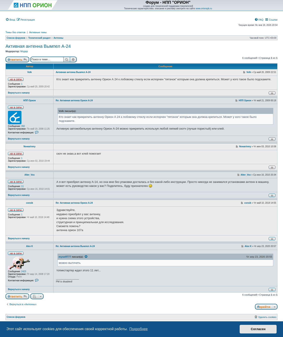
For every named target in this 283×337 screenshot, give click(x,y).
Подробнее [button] (138, 329)
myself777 (65, 256)
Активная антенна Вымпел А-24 (38, 46)
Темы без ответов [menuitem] (15, 32)
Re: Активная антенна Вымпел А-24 (75, 246)
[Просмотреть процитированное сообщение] (86, 257)
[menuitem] (10, 19)
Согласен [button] (258, 329)
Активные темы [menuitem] (38, 32)
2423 (23, 271)
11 (22, 186)
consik (29, 203)
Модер (24, 51)
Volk (29, 72)
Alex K (29, 246)
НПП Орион (29, 100)
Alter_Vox (30, 175)
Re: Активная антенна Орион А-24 (74, 100)
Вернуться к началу (19, 93)
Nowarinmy (30, 146)
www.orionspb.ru (204, 8)
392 (23, 126)
